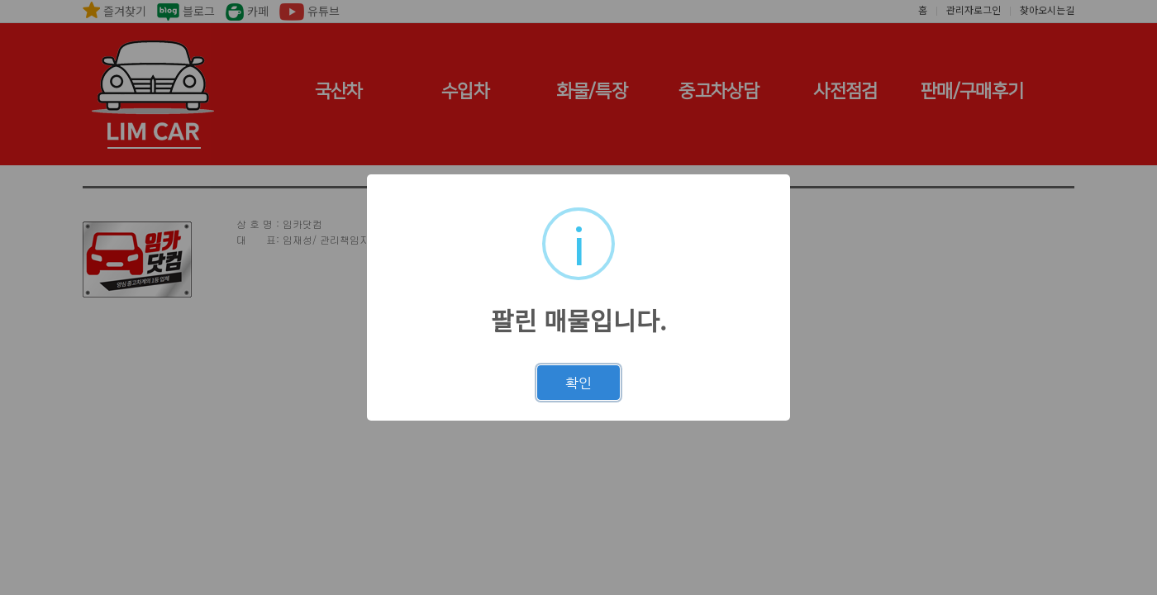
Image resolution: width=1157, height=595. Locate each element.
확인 (578, 382)
